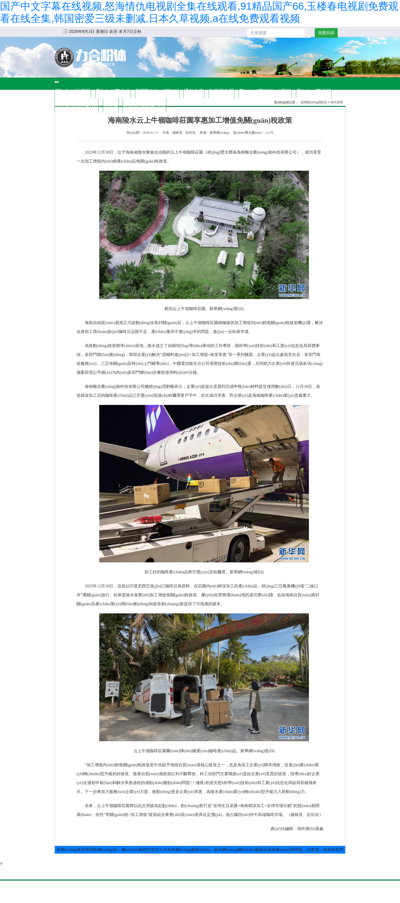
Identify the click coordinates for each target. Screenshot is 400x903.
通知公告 (194, 91)
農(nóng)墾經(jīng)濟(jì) (265, 91)
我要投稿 (326, 33)
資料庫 (110, 105)
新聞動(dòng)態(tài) (157, 91)
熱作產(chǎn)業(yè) (76, 105)
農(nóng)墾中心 (113, 91)
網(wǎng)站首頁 (73, 91)
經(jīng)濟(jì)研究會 (144, 105)
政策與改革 (221, 91)
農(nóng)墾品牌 (313, 91)
